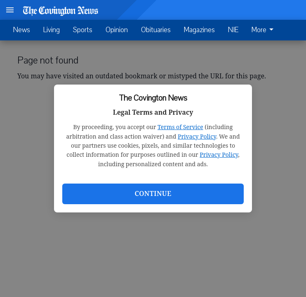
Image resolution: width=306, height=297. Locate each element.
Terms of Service (180, 127)
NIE (233, 30)
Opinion (117, 30)
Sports (82, 30)
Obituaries (156, 30)
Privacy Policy (197, 136)
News (21, 30)
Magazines (199, 30)
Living (51, 30)
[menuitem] (265, 30)
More (264, 30)
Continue (152, 193)
